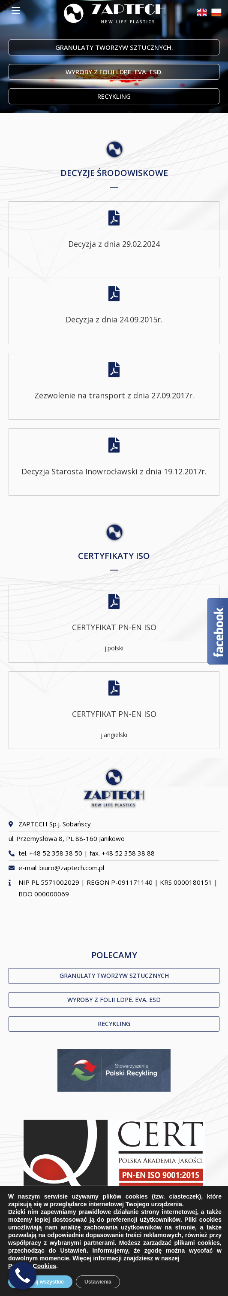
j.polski (114, 648)
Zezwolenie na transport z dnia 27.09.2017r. (114, 395)
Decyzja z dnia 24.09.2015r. (114, 319)
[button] (114, 47)
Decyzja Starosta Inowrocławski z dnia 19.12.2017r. (114, 471)
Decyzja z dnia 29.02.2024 (114, 244)
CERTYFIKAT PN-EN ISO (114, 627)
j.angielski (114, 735)
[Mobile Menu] (16, 10)
